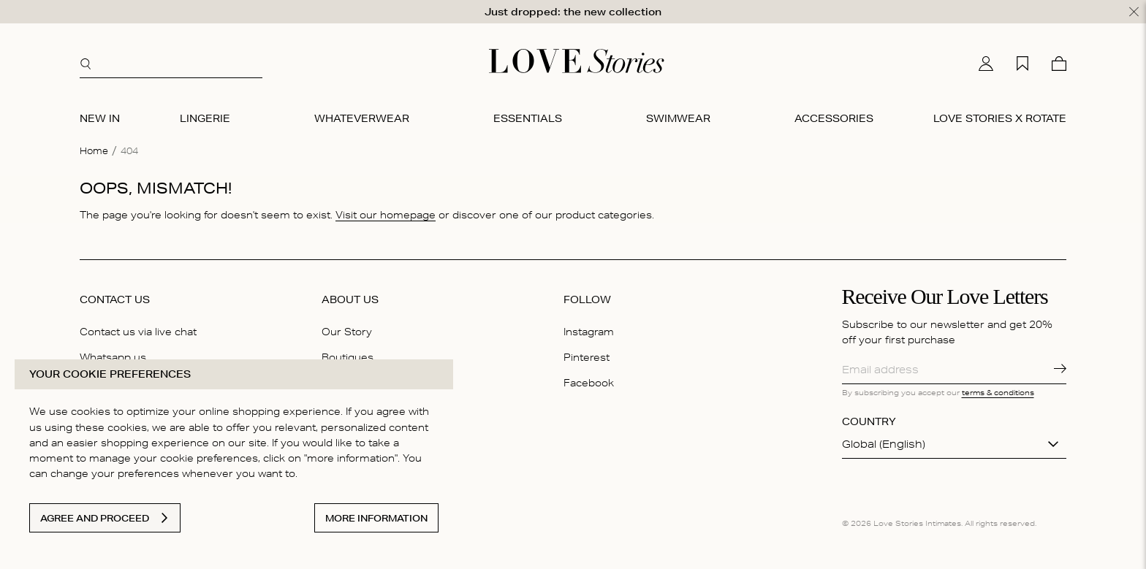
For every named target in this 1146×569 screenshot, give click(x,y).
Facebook (588, 382)
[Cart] (1059, 63)
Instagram (588, 331)
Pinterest (586, 357)
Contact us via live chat (138, 331)
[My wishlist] (1022, 63)
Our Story (347, 331)
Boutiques (347, 357)
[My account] (986, 63)
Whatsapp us (113, 357)
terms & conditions (998, 392)
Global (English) (883, 444)
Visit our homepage (385, 214)
